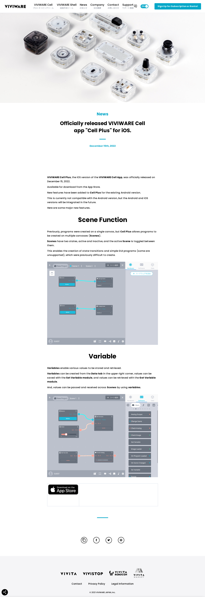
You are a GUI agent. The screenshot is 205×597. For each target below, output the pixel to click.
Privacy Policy (96, 583)
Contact (77, 583)
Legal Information (122, 583)
